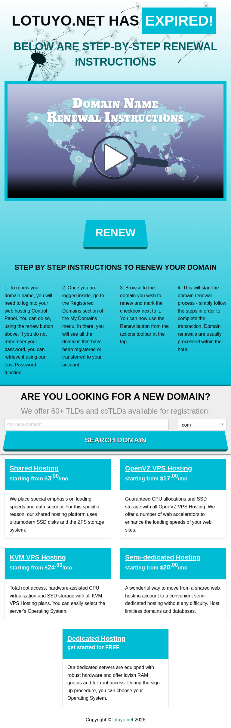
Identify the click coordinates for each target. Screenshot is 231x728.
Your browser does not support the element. (115, 141)
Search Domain (116, 439)
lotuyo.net (122, 719)
